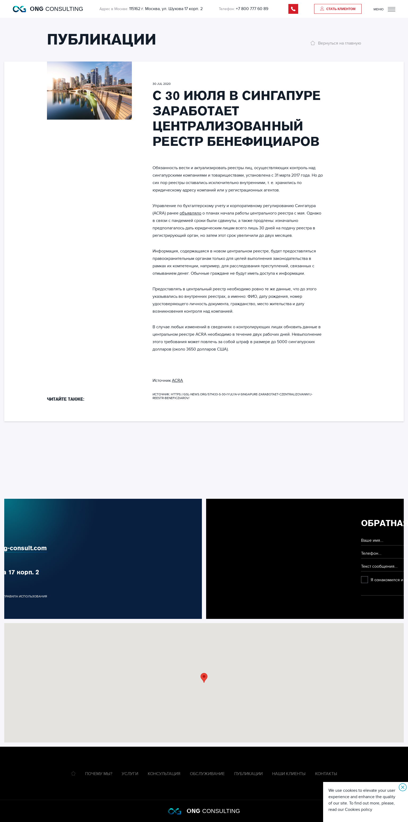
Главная (73, 773)
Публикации (248, 773)
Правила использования (25, 596)
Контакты (326, 773)
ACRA (177, 380)
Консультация (164, 773)
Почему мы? (98, 773)
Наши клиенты (289, 773)
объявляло (190, 213)
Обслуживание (207, 773)
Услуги (130, 773)
